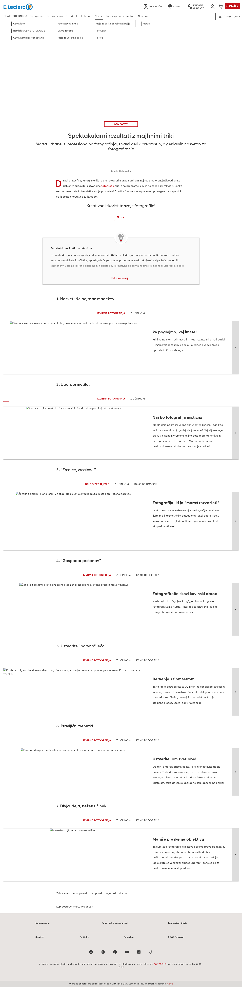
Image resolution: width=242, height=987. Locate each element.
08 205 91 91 (161, 964)
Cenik (170, 983)
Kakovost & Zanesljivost (115, 923)
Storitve (39, 937)
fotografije (108, 186)
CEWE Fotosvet (176, 937)
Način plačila (42, 923)
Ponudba (129, 937)
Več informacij (119, 279)
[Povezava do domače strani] (36, 6)
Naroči (121, 217)
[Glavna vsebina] (121, 471)
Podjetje (84, 937)
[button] (213, 6)
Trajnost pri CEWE (177, 923)
